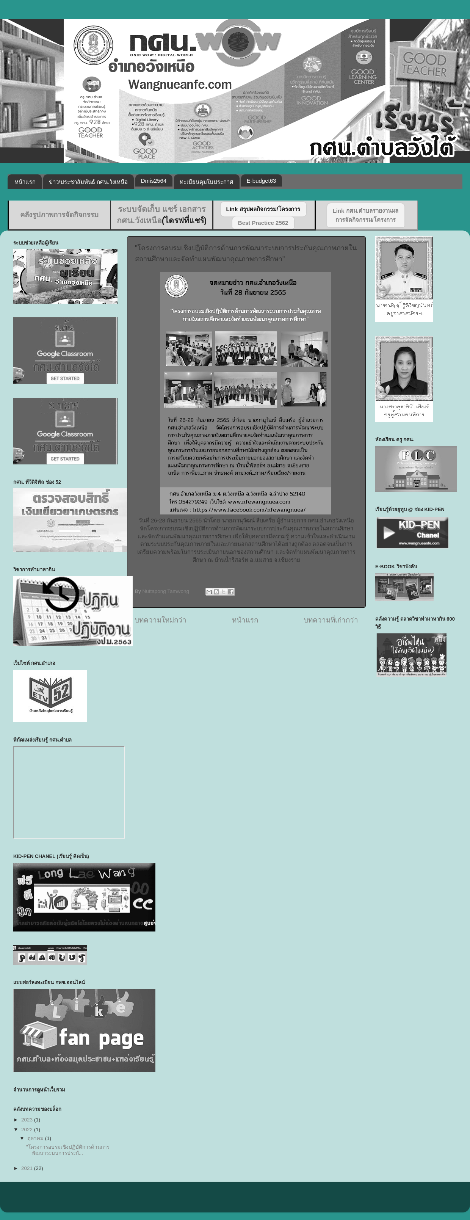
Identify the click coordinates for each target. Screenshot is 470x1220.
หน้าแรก (25, 182)
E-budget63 (261, 180)
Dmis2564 (154, 180)
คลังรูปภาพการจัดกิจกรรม (59, 215)
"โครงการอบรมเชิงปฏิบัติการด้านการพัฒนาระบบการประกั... (68, 1150)
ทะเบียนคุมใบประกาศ (206, 182)
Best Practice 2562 (263, 223)
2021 (27, 1168)
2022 (27, 1129)
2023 (27, 1120)
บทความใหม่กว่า (160, 620)
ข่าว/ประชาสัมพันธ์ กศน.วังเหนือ (88, 182)
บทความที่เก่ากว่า (331, 620)
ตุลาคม (36, 1138)
